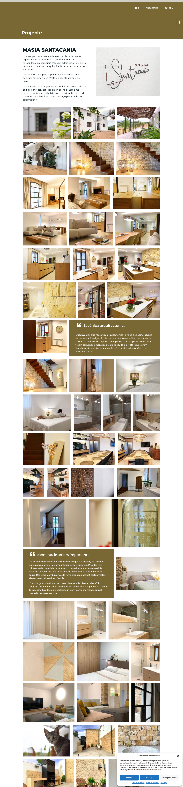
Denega (149, 778)
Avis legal (164, 783)
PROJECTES (152, 8)
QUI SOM (168, 8)
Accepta (129, 778)
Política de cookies (138, 783)
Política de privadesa (152, 783)
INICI (137, 8)
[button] (180, 21)
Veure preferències (169, 778)
